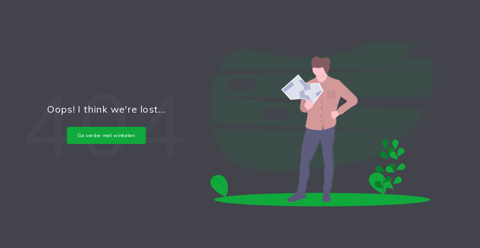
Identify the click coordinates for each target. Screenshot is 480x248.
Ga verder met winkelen (106, 135)
